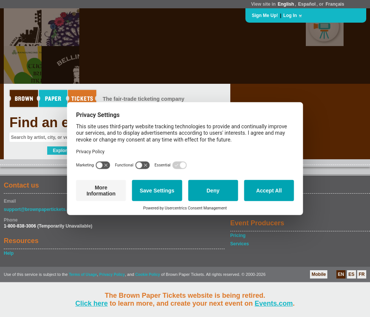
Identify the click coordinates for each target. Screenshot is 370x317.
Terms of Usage (83, 274)
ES (351, 274)
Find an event (53, 122)
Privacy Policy (112, 274)
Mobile (318, 274)
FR (362, 274)
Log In (290, 15)
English (286, 4)
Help (9, 253)
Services (239, 243)
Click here (91, 303)
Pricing (238, 235)
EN (341, 274)
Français (334, 4)
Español (307, 4)
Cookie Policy (147, 274)
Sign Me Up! (265, 15)
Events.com (274, 303)
